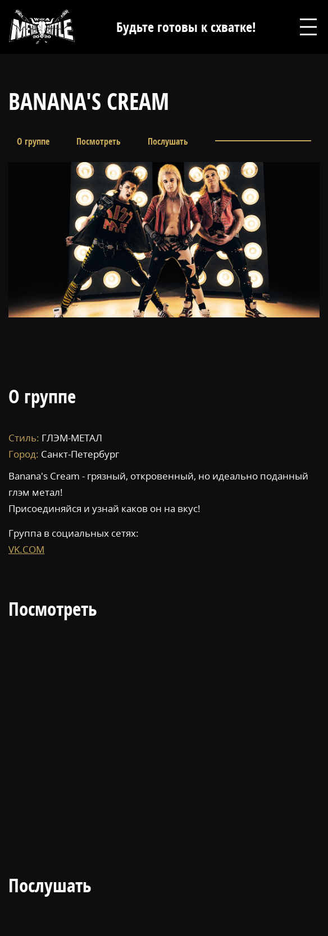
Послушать (168, 141)
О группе (33, 141)
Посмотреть (98, 141)
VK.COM (26, 549)
